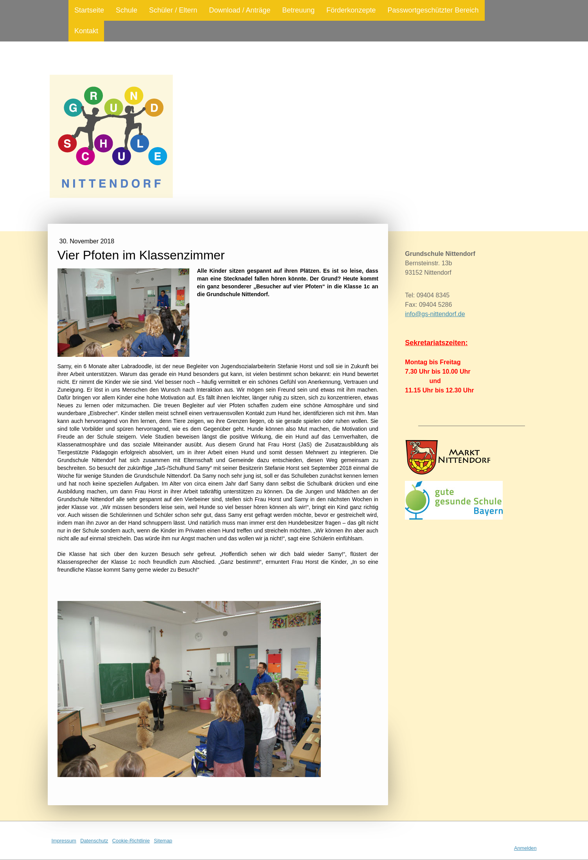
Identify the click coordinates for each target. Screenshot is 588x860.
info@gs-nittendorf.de (435, 314)
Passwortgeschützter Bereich (432, 10)
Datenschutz (94, 841)
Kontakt (86, 31)
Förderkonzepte (351, 10)
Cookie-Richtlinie (131, 841)
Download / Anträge (239, 10)
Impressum (64, 841)
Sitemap (163, 841)
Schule (126, 10)
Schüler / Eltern (173, 10)
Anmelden (525, 848)
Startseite (89, 10)
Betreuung (298, 10)
